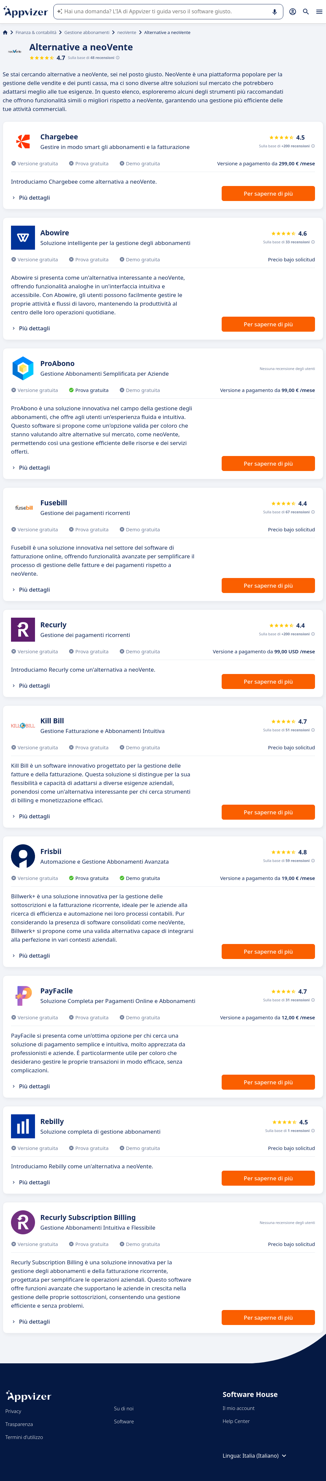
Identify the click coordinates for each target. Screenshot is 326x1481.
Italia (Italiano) (265, 1456)
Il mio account (239, 1408)
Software (124, 1421)
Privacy (13, 1411)
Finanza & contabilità (36, 32)
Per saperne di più (268, 193)
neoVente (126, 32)
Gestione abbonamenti (86, 32)
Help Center (236, 1421)
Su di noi (124, 1408)
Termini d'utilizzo (24, 1437)
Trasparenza (19, 1424)
